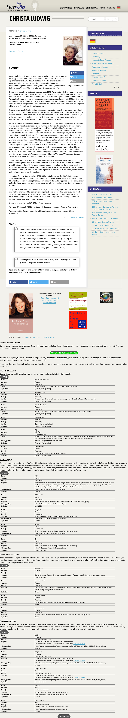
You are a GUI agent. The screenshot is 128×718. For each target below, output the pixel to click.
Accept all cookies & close (64, 353)
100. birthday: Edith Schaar (102, 198)
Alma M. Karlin (97, 84)
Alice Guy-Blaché (98, 77)
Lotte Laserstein (98, 53)
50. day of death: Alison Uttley (103, 225)
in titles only (108, 20)
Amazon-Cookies (79, 644)
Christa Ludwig (25, 31)
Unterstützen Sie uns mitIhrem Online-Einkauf (49, 300)
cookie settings (48, 337)
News (102, 8)
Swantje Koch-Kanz (76, 217)
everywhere (108, 18)
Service (111, 8)
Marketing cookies (8, 621)
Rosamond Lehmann (100, 67)
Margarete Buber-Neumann (102, 60)
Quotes (20, 51)
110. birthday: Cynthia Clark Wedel (105, 218)
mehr (115, 87)
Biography (12, 51)
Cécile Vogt (96, 57)
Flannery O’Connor (99, 81)
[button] (77, 73)
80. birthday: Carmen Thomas (103, 222)
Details (4, 377)
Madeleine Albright (99, 70)
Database (79, 8)
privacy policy (36, 337)
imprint (27, 337)
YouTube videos (6, 460)
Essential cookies (8, 370)
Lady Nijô (95, 74)
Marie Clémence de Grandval (103, 63)
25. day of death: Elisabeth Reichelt (105, 229)
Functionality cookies (10, 554)
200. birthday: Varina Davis (102, 194)
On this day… (92, 8)
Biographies (66, 8)
